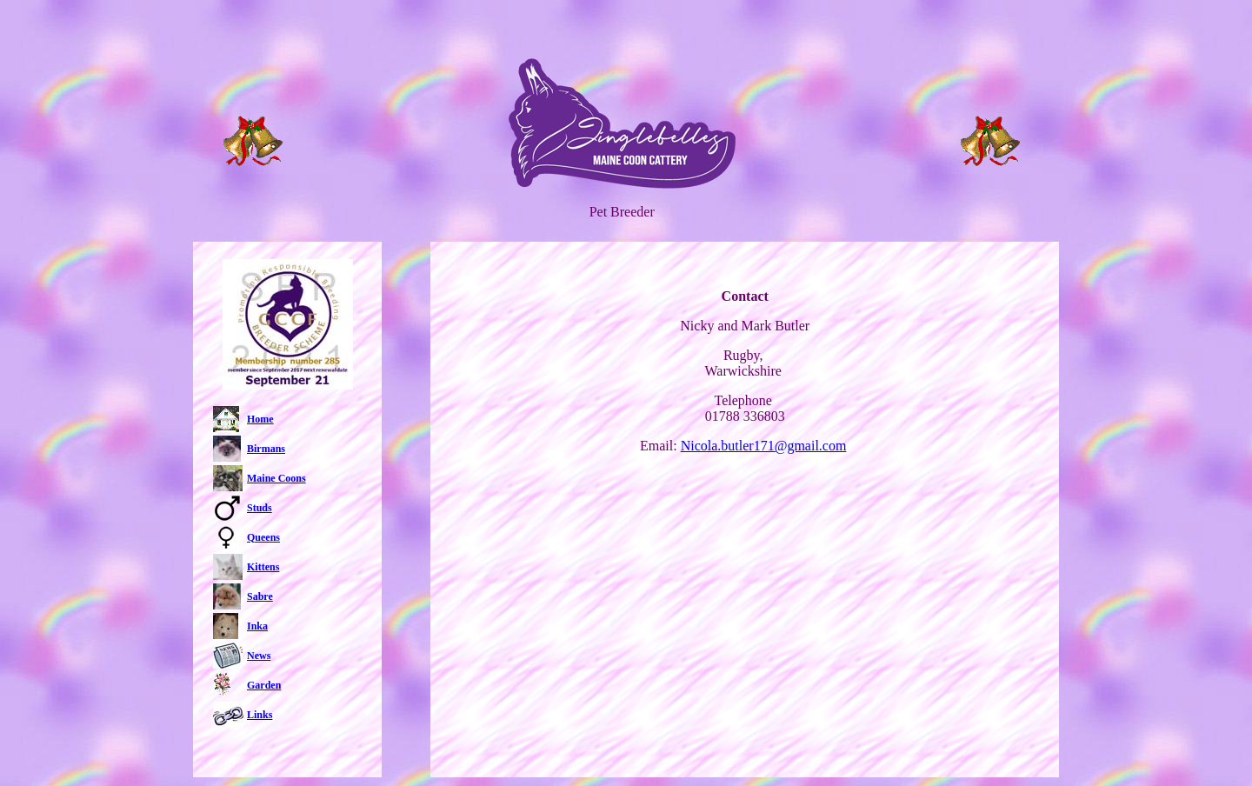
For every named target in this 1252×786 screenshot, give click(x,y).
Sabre (260, 596)
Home (260, 419)
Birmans (266, 449)
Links (259, 715)
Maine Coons (276, 478)
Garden (264, 685)
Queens (263, 537)
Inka (257, 626)
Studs (259, 508)
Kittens (263, 567)
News (258, 655)
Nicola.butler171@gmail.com (764, 445)
